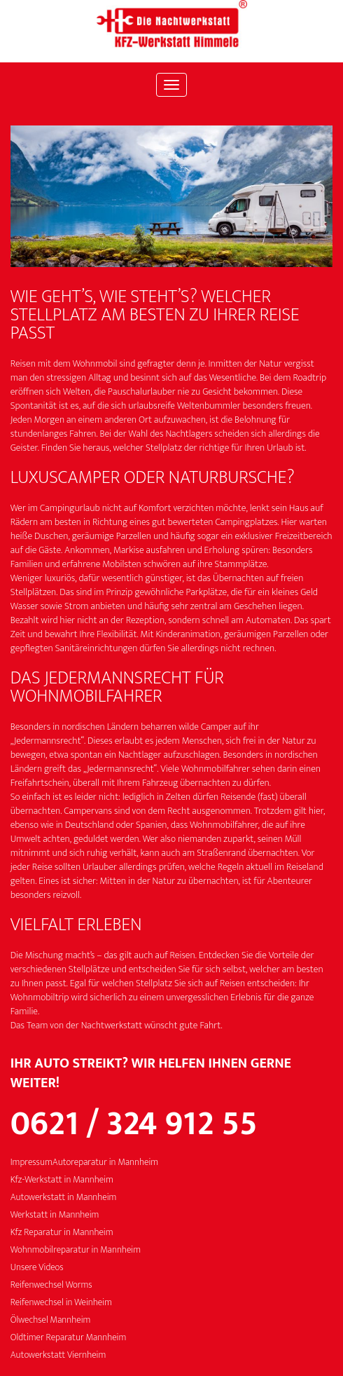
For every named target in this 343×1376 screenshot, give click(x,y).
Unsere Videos (37, 1267)
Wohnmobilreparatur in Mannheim (75, 1250)
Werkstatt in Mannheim (54, 1215)
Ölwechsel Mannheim (50, 1320)
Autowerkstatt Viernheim (58, 1355)
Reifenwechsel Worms (51, 1285)
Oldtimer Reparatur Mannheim (68, 1337)
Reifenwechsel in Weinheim (61, 1302)
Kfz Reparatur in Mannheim (61, 1232)
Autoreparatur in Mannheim (105, 1162)
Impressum (31, 1162)
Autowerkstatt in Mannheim (63, 1197)
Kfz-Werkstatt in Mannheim (61, 1180)
